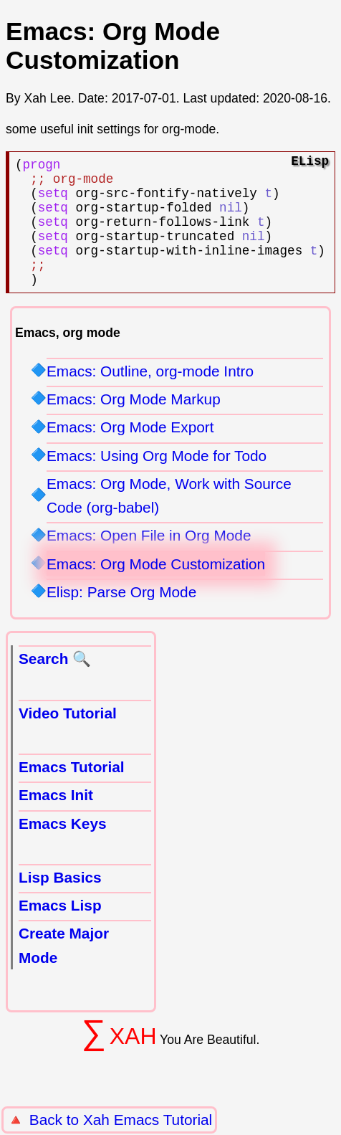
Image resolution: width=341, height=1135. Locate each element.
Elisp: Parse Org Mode (121, 617)
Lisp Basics (60, 903)
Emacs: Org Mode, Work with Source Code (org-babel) (169, 521)
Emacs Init (56, 820)
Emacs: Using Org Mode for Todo (156, 481)
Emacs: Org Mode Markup (134, 425)
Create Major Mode (64, 971)
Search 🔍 (55, 684)
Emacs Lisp (60, 931)
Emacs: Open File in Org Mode (149, 561)
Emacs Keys (63, 849)
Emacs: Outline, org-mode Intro (150, 397)
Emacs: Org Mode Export (130, 453)
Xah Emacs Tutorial (147, 1119)
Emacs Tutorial (72, 792)
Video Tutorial (68, 739)
